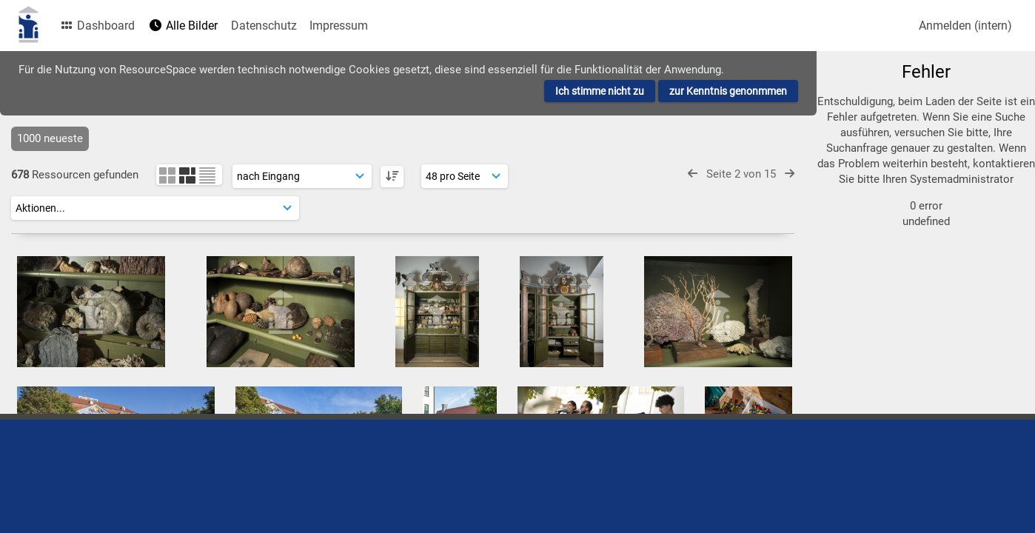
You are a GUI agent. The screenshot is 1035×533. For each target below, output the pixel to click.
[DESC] (392, 176)
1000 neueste (50, 138)
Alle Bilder (183, 26)
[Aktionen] (155, 208)
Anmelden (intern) (965, 26)
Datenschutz (264, 26)
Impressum (338, 26)
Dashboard (97, 26)
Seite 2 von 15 (741, 174)
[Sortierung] (302, 176)
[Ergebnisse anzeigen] (464, 176)
